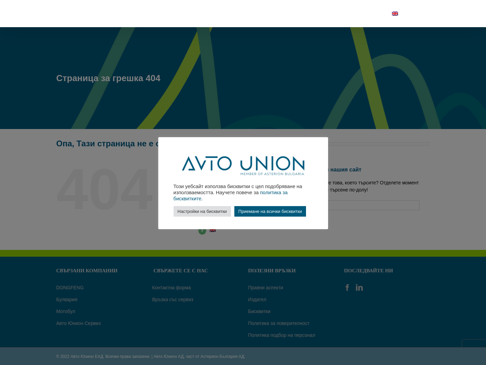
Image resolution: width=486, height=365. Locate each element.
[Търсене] (414, 13)
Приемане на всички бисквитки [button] (270, 211)
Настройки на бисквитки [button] (202, 211)
